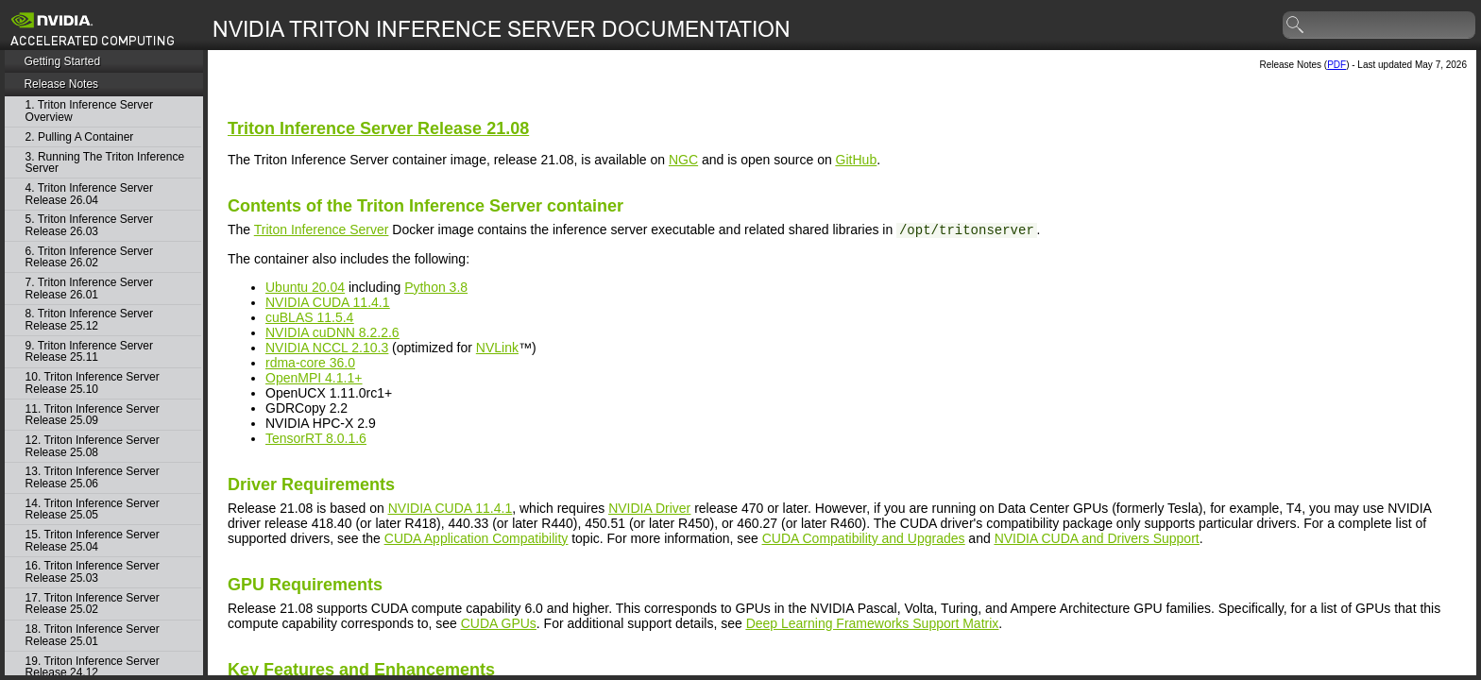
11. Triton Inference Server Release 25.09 (93, 415)
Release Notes (61, 84)
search (1295, 25)
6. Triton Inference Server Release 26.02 (89, 257)
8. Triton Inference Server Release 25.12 (89, 320)
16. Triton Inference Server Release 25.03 (93, 572)
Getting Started (62, 61)
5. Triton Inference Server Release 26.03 (89, 225)
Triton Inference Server (321, 229)
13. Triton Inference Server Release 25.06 (93, 477)
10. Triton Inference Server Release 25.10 (93, 383)
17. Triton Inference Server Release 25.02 (93, 604)
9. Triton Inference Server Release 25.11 (89, 352)
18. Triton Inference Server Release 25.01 (93, 635)
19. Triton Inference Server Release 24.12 (93, 667)
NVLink (497, 347)
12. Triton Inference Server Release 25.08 (93, 446)
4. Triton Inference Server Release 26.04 (89, 194)
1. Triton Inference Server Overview (89, 111)
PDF (1336, 65)
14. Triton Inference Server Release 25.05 (93, 509)
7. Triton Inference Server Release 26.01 (89, 288)
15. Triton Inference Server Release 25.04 (93, 540)
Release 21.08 (378, 128)
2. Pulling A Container (80, 137)
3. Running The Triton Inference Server (105, 163)
